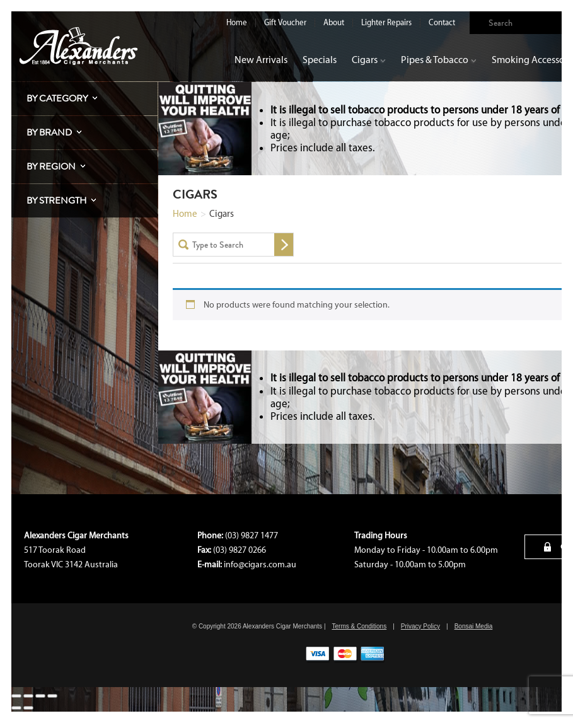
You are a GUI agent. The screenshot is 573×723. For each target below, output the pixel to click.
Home (236, 22)
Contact (442, 22)
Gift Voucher (285, 22)
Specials (320, 60)
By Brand (49, 132)
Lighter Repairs (386, 22)
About (333, 22)
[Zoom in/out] (16, 696)
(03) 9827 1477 (251, 535)
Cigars (369, 60)
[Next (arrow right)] (28, 708)
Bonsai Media (473, 626)
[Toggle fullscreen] (28, 696)
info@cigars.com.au (260, 564)
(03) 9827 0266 (239, 550)
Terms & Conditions (359, 626)
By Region (51, 166)
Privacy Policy (420, 626)
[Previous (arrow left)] (16, 708)
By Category (57, 98)
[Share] (40, 696)
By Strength (56, 200)
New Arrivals (260, 60)
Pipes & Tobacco (439, 60)
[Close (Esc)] (52, 696)
